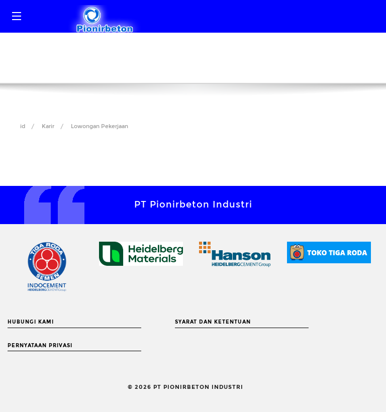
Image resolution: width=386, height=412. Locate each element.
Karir (48, 126)
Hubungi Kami (31, 322)
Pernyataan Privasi (40, 346)
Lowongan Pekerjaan (99, 126)
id (22, 126)
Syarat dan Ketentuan (213, 322)
